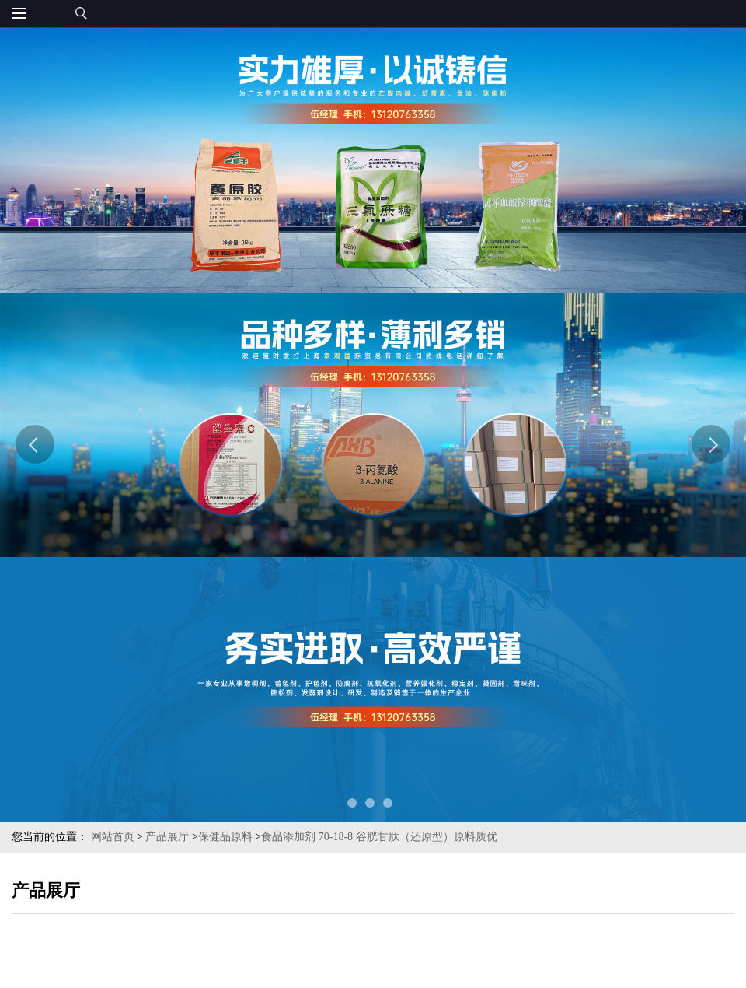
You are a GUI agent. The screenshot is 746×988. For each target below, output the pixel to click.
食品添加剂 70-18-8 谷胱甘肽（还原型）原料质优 (379, 837)
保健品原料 (225, 837)
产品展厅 (167, 837)
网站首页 (112, 837)
